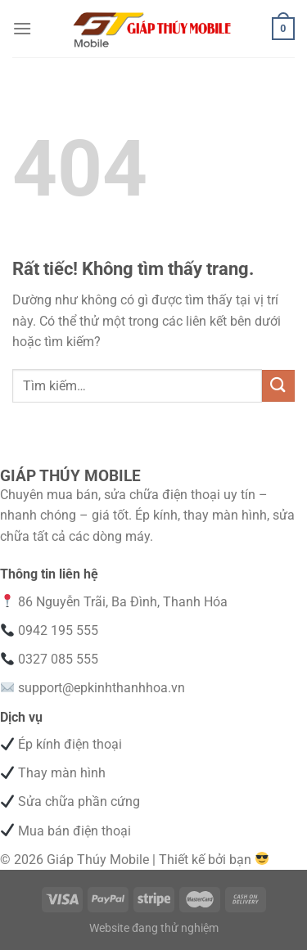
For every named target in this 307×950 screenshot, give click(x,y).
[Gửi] (278, 386)
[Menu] (22, 28)
